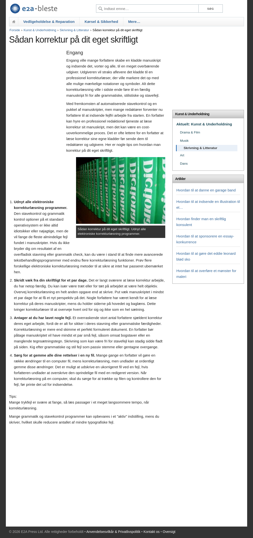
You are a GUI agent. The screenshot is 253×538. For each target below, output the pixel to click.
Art (182, 155)
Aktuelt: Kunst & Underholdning (204, 124)
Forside (15, 30)
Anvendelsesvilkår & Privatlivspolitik (113, 532)
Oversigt (169, 532)
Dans (184, 163)
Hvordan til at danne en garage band (206, 190)
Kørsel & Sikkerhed (101, 21)
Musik (184, 140)
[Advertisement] (36, 123)
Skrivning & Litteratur (74, 30)
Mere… (134, 21)
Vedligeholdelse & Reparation (49, 21)
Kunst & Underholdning (40, 30)
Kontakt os (152, 532)
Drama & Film (190, 132)
